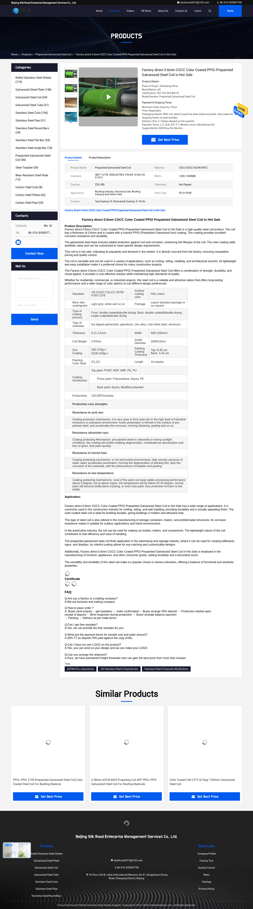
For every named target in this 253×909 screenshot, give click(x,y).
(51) (30, 120)
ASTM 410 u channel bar (80, 669)
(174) (33, 80)
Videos (130, 10)
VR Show (146, 10)
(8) (28, 187)
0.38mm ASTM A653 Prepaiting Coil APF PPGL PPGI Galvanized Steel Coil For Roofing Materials (124, 782)
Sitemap (206, 881)
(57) (32, 105)
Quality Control (206, 867)
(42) (30, 195)
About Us (163, 10)
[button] (71, 121)
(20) (29, 202)
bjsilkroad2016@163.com (193, 2)
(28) (32, 140)
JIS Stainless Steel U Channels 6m (119, 669)
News (206, 874)
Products (114, 10)
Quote (230, 11)
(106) (31, 112)
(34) (32, 130)
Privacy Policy (206, 888)
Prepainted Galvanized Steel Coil (53, 54)
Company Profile (206, 853)
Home (99, 10)
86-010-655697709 (229, 2)
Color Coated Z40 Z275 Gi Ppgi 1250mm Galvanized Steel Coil (202, 782)
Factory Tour (206, 860)
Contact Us (181, 10)
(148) (33, 89)
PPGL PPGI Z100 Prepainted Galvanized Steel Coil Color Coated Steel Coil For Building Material (48, 782)
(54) (31, 97)
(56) (32, 158)
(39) (26, 167)
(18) (33, 148)
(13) (31, 177)
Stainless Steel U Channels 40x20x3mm (166, 669)
